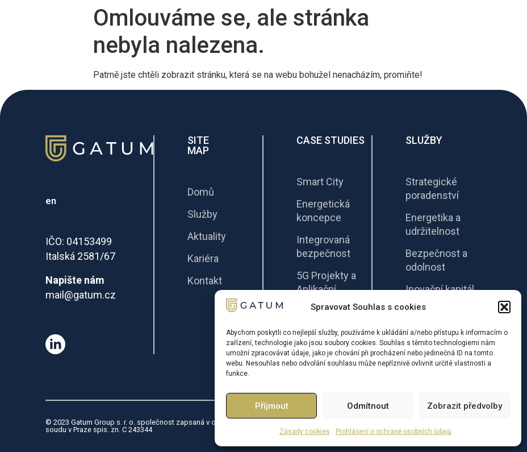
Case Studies (330, 140)
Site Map (198, 145)
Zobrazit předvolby (464, 406)
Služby (423, 140)
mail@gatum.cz (80, 295)
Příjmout (271, 406)
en (50, 201)
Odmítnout (368, 406)
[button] (504, 307)
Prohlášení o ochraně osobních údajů (393, 432)
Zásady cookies (304, 432)
